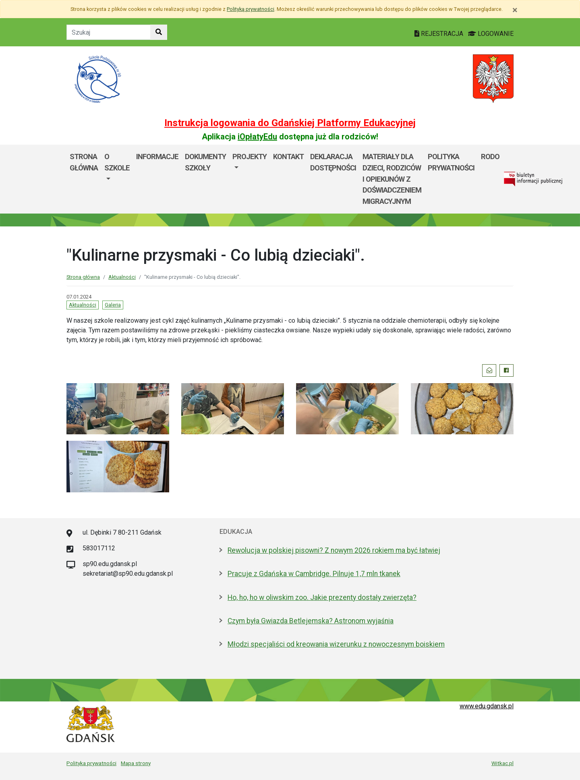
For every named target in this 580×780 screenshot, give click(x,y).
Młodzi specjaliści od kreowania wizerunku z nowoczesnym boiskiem (336, 644)
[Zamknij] (515, 10)
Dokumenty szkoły (205, 162)
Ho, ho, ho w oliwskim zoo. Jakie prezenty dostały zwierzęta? (322, 597)
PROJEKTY (249, 156)
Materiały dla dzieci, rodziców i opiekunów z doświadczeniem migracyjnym (391, 178)
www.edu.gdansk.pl (487, 706)
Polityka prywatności (451, 162)
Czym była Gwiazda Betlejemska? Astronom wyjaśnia (311, 621)
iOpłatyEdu (257, 136)
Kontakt (288, 156)
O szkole (117, 162)
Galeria (113, 305)
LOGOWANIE (491, 33)
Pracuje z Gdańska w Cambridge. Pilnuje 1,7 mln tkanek (314, 574)
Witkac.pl (502, 763)
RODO (490, 156)
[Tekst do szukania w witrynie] (108, 32)
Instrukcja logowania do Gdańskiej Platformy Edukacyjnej (290, 123)
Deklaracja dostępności (333, 162)
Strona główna (84, 162)
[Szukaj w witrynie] (158, 32)
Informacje (157, 156)
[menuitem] (117, 179)
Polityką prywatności (250, 9)
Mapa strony (136, 763)
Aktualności (122, 277)
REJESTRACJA (439, 33)
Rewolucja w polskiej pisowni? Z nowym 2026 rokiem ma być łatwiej (334, 550)
